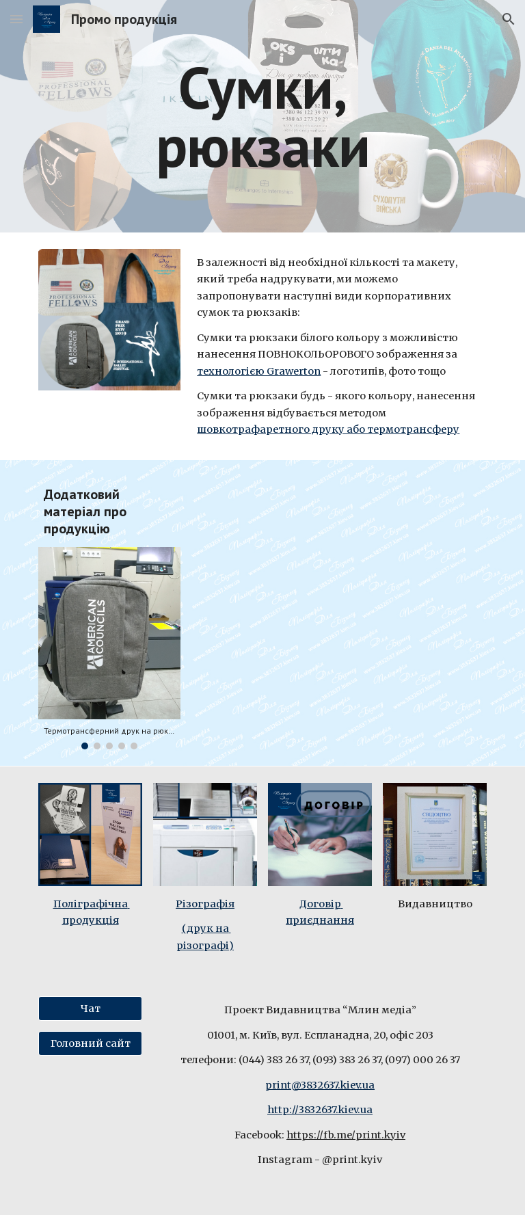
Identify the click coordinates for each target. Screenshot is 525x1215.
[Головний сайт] (90, 1044)
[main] (262, 117)
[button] (16, 19)
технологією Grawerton (259, 371)
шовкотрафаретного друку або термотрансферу (328, 429)
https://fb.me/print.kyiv (345, 1135)
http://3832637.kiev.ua (320, 1110)
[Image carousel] (109, 648)
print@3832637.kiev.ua (320, 1085)
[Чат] (90, 1009)
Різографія (205, 904)
